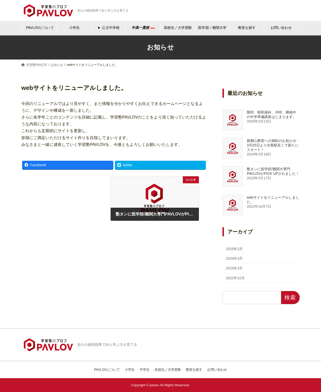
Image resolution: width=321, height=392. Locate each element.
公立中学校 (110, 28)
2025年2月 (234, 249)
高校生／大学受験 (178, 28)
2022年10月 (235, 278)
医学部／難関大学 (212, 28)
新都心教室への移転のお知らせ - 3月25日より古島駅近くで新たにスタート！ (273, 145)
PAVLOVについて (40, 28)
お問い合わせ (281, 28)
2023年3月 (234, 268)
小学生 (74, 28)
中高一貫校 (143, 28)
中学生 (144, 369)
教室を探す (247, 28)
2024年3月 (234, 258)
